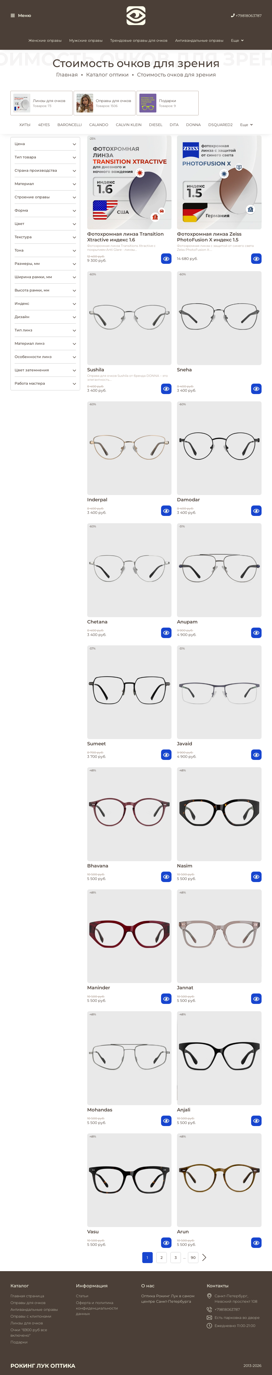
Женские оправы (45, 40)
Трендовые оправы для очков (139, 40)
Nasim (184, 865)
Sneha (184, 369)
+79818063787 (246, 15)
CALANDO (98, 124)
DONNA (193, 124)
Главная (67, 75)
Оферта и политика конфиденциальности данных (97, 1308)
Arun (183, 1231)
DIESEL (155, 124)
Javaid (184, 743)
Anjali (183, 1109)
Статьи (82, 1296)
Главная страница (27, 1296)
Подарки (19, 1342)
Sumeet (96, 743)
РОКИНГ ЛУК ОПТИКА (42, 1365)
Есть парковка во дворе (237, 1317)
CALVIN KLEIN (128, 124)
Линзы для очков (26, 1323)
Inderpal (97, 499)
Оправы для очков (27, 1302)
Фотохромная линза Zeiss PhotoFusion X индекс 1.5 (209, 236)
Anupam (187, 621)
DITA (174, 124)
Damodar (188, 499)
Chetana (97, 621)
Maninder (98, 987)
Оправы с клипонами (30, 1316)
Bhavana (97, 865)
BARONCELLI (69, 124)
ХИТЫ (25, 124)
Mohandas (99, 1109)
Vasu (93, 1231)
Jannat (185, 987)
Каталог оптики (107, 75)
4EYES (44, 124)
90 (193, 1257)
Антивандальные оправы (199, 40)
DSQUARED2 (220, 124)
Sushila (95, 369)
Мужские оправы (86, 40)
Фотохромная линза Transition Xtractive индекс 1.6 (125, 236)
